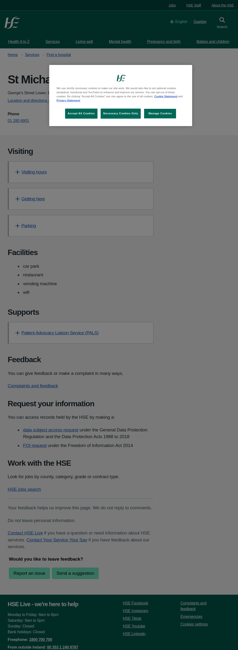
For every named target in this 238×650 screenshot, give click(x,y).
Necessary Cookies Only (120, 113)
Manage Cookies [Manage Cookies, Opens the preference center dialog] (160, 113)
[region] (120, 95)
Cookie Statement (165, 96)
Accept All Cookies (81, 113)
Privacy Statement (68, 100)
